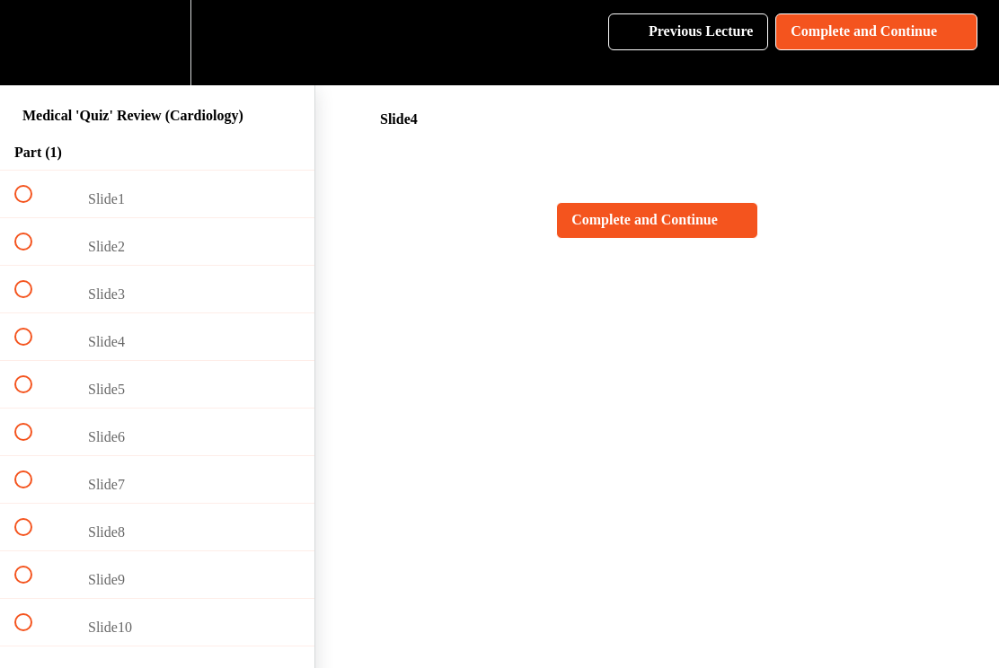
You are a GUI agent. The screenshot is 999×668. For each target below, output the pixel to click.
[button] (33, 42)
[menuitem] (157, 42)
